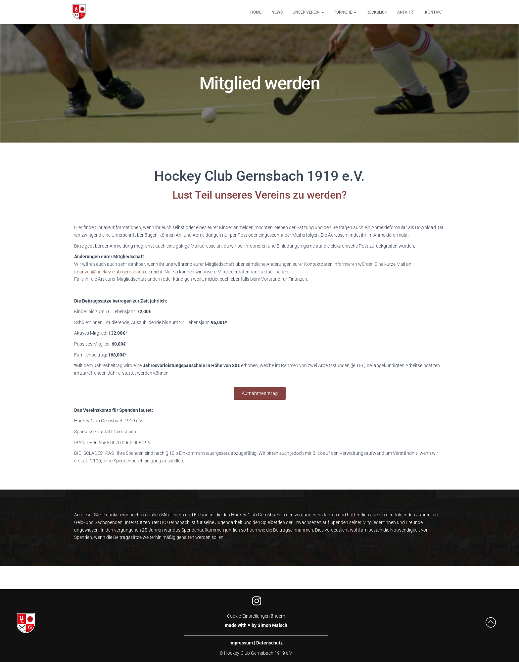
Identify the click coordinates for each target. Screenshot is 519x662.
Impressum (241, 642)
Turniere (345, 12)
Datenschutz (269, 642)
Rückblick (376, 12)
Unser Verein (308, 12)
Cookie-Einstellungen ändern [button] (256, 616)
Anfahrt (406, 12)
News (277, 12)
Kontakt (434, 12)
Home (255, 12)
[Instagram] (256, 601)
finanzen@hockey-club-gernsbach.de (112, 271)
